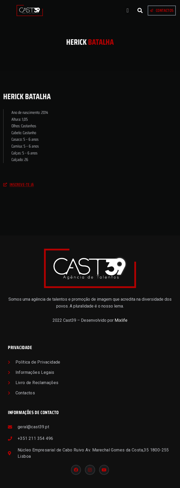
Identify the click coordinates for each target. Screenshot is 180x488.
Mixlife (121, 320)
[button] (127, 10)
